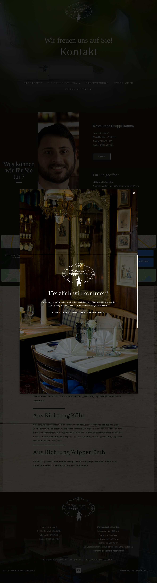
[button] (134, 193)
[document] (78, 291)
